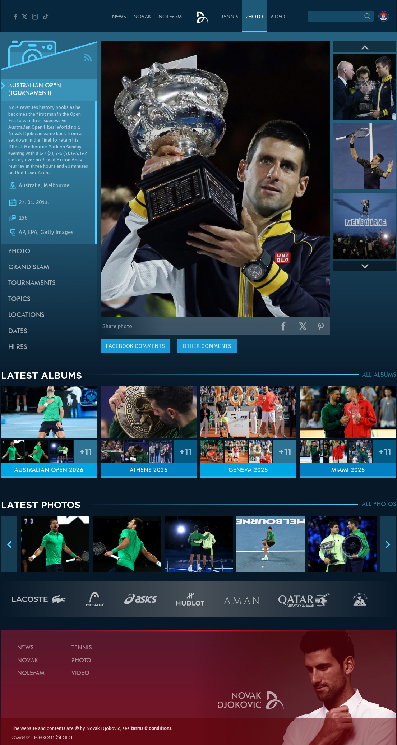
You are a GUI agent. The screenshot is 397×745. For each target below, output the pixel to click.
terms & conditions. (151, 728)
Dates (17, 331)
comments (135, 346)
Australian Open (25, 127)
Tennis (230, 17)
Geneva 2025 (248, 470)
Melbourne (56, 185)
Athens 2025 (149, 470)
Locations (26, 315)
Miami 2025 (348, 470)
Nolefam (170, 17)
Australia (30, 185)
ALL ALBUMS (379, 375)
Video (277, 17)
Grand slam (28, 267)
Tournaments (32, 283)
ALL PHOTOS (379, 504)
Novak (142, 17)
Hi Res (17, 347)
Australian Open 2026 (48, 470)
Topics (19, 299)
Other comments (207, 346)
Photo (254, 17)
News (119, 17)
